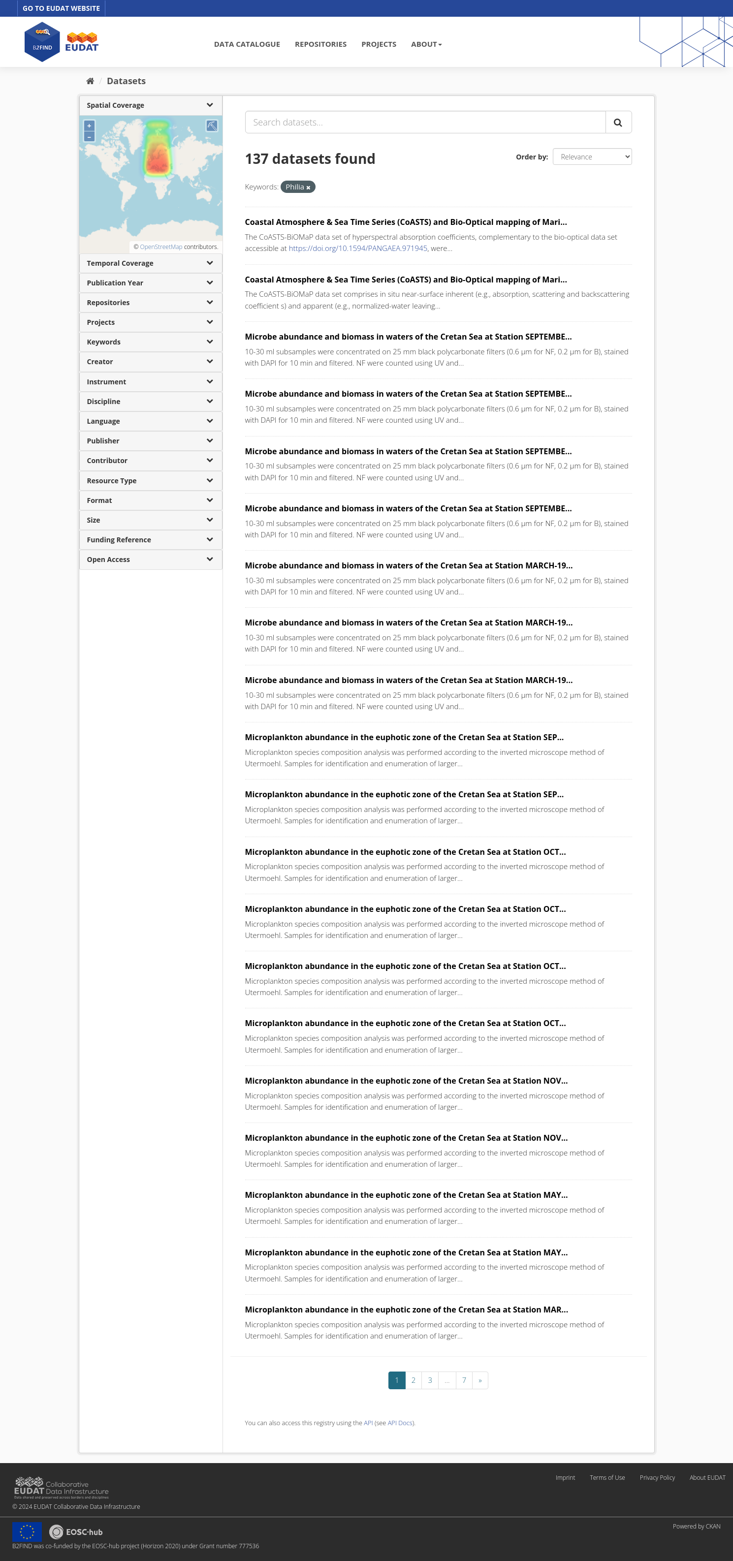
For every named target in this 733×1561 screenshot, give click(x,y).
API (368, 1422)
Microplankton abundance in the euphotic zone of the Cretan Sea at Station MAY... (406, 1194)
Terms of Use (607, 1477)
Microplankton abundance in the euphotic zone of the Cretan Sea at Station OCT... (405, 851)
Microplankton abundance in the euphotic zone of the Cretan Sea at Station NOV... (406, 1080)
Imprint (565, 1477)
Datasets (126, 81)
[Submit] (619, 122)
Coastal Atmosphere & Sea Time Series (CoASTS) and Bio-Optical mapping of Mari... (406, 222)
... (447, 1380)
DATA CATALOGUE (247, 44)
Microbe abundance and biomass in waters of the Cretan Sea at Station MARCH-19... (409, 565)
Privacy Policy (657, 1477)
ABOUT (426, 44)
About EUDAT (708, 1477)
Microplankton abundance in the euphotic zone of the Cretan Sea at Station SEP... (404, 737)
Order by (531, 156)
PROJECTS (378, 44)
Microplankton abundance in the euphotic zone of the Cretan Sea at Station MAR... (407, 1309)
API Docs (400, 1422)
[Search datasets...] (425, 122)
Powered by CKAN (697, 1526)
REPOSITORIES (321, 44)
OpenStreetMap (161, 247)
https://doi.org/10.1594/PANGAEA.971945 (358, 248)
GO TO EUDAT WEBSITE (61, 8)
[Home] (90, 81)
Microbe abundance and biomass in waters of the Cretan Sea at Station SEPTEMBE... (408, 336)
